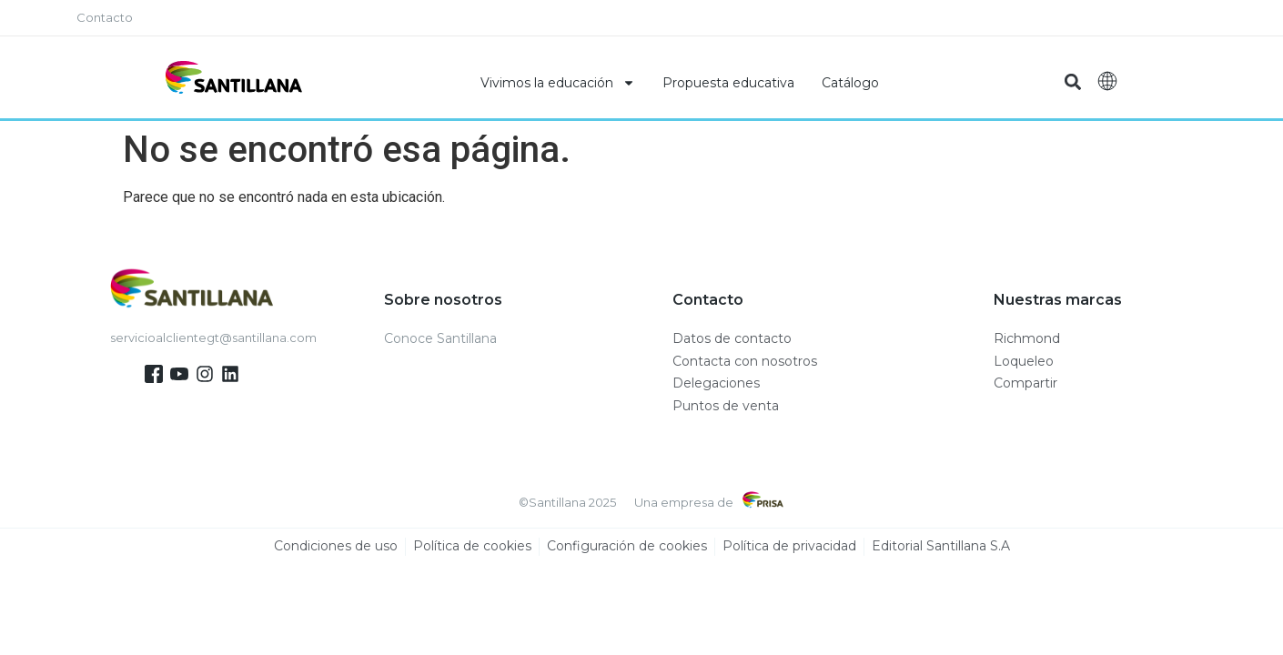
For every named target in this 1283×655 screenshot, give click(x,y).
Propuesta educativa (728, 83)
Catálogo (850, 83)
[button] (1073, 82)
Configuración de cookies (627, 547)
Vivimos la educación (557, 82)
